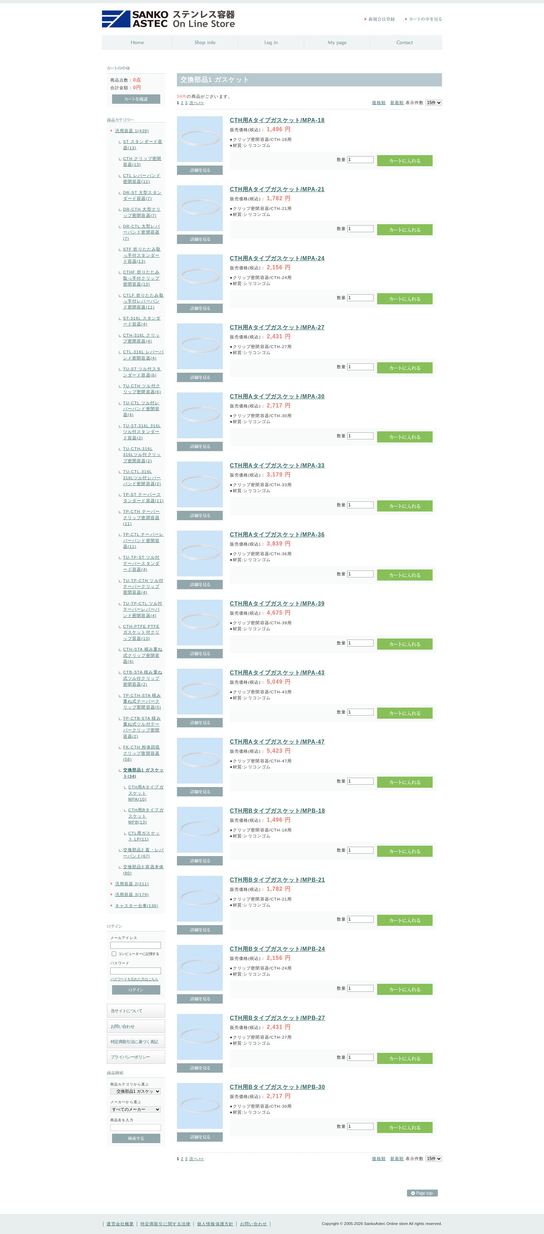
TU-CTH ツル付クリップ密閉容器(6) (142, 388)
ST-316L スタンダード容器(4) (142, 321)
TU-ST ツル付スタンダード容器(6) (142, 371)
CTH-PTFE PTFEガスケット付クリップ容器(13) (141, 632)
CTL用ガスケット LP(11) (144, 836)
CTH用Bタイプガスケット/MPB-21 (277, 880)
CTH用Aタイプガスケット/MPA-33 (277, 465)
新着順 (397, 102)
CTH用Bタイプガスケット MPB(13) (146, 816)
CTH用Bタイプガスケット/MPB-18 (277, 811)
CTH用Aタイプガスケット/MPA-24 (277, 258)
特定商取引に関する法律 (166, 1224)
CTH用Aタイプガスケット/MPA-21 (277, 189)
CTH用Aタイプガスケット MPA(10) (146, 793)
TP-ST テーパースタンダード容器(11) (143, 497)
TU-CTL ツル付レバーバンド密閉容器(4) (141, 408)
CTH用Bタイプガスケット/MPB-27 (277, 1018)
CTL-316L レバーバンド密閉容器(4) (143, 354)
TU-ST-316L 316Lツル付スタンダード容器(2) (142, 431)
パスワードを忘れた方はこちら (134, 979)
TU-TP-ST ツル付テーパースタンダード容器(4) (141, 563)
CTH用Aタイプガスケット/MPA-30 (277, 396)
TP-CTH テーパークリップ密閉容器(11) (141, 517)
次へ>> (196, 102)
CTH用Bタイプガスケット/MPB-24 (277, 949)
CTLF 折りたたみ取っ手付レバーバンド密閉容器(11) (143, 301)
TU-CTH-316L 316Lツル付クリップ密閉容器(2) (142, 454)
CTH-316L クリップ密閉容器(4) (141, 338)
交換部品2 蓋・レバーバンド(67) (143, 852)
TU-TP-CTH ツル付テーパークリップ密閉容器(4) (143, 586)
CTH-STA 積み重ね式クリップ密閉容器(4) (143, 655)
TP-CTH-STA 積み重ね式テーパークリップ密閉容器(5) (142, 701)
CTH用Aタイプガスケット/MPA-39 (277, 604)
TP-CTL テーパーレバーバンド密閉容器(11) (143, 540)
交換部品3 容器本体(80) (143, 869)
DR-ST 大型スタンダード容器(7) (142, 195)
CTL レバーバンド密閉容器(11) (142, 178)
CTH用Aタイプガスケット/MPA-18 (277, 120)
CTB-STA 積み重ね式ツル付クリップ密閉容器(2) (142, 678)
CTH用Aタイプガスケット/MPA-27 (277, 327)
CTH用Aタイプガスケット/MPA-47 (277, 742)
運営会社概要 (120, 1224)
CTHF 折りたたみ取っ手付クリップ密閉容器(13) (141, 278)
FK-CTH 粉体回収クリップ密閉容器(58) (141, 753)
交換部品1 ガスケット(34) (143, 773)
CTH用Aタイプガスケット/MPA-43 (277, 673)
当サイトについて (126, 1010)
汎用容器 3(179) (132, 894)
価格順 (378, 102)
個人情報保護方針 (215, 1224)
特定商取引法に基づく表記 (134, 1041)
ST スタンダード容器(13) (142, 144)
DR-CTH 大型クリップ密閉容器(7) (142, 212)
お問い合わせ (123, 1026)
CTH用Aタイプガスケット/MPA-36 (277, 535)
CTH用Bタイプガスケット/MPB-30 (277, 1087)
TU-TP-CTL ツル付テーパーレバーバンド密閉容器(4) (143, 609)
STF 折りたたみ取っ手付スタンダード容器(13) (142, 255)
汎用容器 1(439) (132, 130)
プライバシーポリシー (130, 1057)
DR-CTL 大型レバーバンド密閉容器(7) (141, 232)
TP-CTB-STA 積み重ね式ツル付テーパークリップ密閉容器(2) (142, 727)
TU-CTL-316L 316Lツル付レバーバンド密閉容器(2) (142, 477)
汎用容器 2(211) (132, 883)
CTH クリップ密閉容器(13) (142, 161)
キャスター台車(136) (137, 905)
